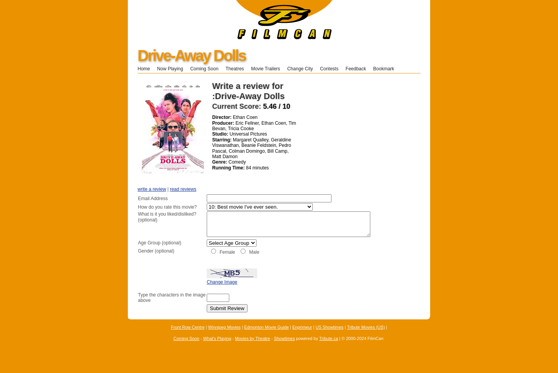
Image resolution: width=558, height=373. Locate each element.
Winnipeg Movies (224, 335)
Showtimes (284, 346)
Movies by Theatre (252, 346)
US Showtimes (330, 335)
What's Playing (217, 346)
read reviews (183, 189)
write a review (152, 189)
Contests (329, 68)
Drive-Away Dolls (192, 55)
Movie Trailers (265, 68)
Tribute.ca (328, 346)
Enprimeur (302, 335)
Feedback (355, 68)
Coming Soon (204, 68)
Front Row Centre (188, 335)
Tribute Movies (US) (366, 335)
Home (144, 68)
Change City (300, 68)
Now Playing (170, 68)
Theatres (234, 68)
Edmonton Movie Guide (266, 335)
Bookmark (386, 68)
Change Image (202, 290)
